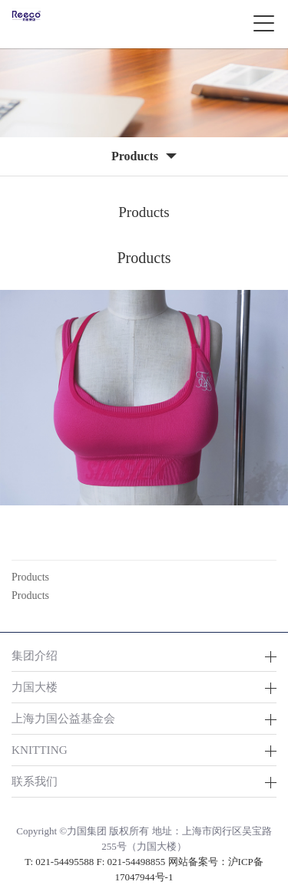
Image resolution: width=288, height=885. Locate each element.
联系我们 (35, 781)
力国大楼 (35, 686)
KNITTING (40, 749)
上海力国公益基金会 (63, 718)
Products (30, 577)
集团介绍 (35, 655)
